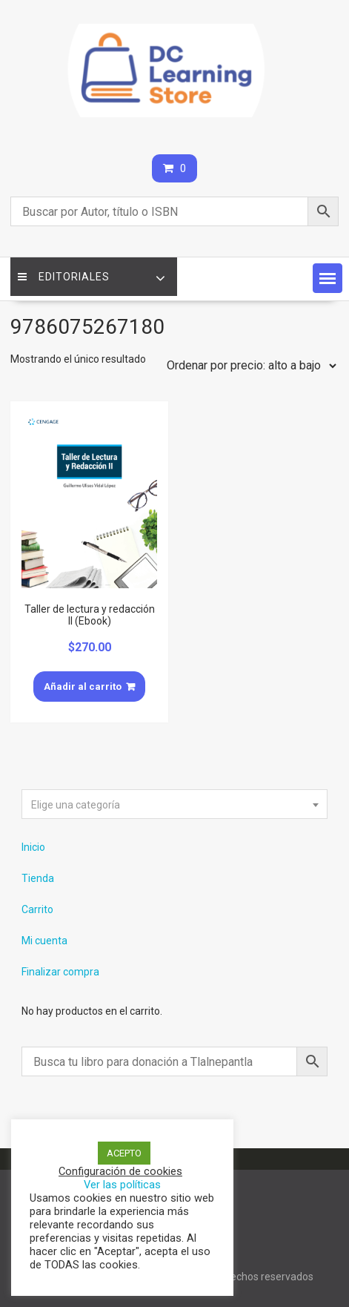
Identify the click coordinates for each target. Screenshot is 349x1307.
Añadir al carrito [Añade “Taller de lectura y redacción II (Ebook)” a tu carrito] (83, 686)
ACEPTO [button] (124, 1153)
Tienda (37, 878)
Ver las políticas (122, 1184)
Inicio (33, 847)
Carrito (37, 909)
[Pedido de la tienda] (248, 366)
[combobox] (174, 804)
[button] (327, 278)
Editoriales (64, 277)
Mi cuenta (44, 940)
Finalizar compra (60, 972)
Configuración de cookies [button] (120, 1171)
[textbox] (174, 805)
